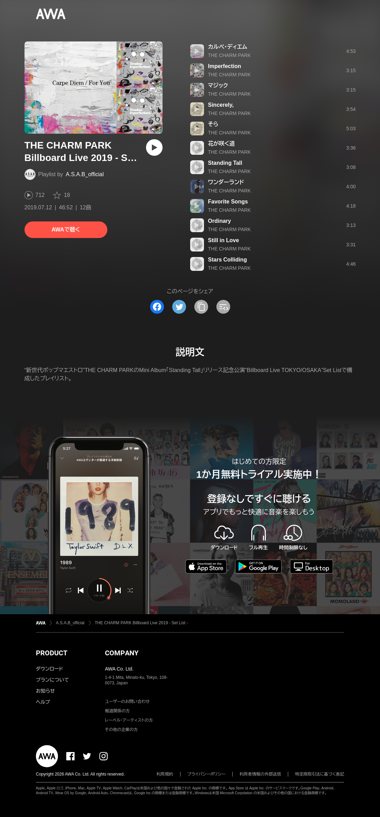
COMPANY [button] (121, 653)
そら (213, 124)
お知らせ (45, 691)
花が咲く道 (221, 143)
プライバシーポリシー (206, 774)
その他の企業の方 (121, 729)
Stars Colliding (227, 260)
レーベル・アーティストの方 (129, 720)
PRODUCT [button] (51, 653)
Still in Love (223, 240)
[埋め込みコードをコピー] (223, 307)
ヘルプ (43, 702)
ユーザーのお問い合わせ (127, 701)
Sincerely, (221, 105)
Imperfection (224, 66)
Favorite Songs (228, 202)
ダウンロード (49, 669)
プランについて (52, 680)
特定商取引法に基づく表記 (319, 774)
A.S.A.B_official (85, 174)
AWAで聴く (65, 229)
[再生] (154, 147)
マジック (218, 85)
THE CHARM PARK (229, 55)
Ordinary (219, 221)
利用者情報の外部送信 (260, 774)
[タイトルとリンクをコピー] (201, 307)
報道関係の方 (117, 711)
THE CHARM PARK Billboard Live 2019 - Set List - (141, 622)
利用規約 (165, 774)
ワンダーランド (226, 182)
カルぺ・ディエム (227, 47)
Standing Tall (225, 163)
